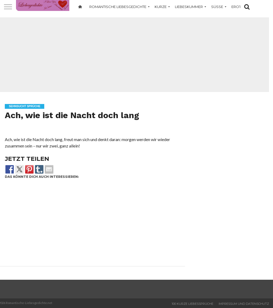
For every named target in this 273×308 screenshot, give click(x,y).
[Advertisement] (90, 224)
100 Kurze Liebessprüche (192, 304)
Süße (217, 7)
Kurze (161, 7)
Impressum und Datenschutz (244, 304)
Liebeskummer (189, 7)
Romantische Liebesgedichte (117, 7)
